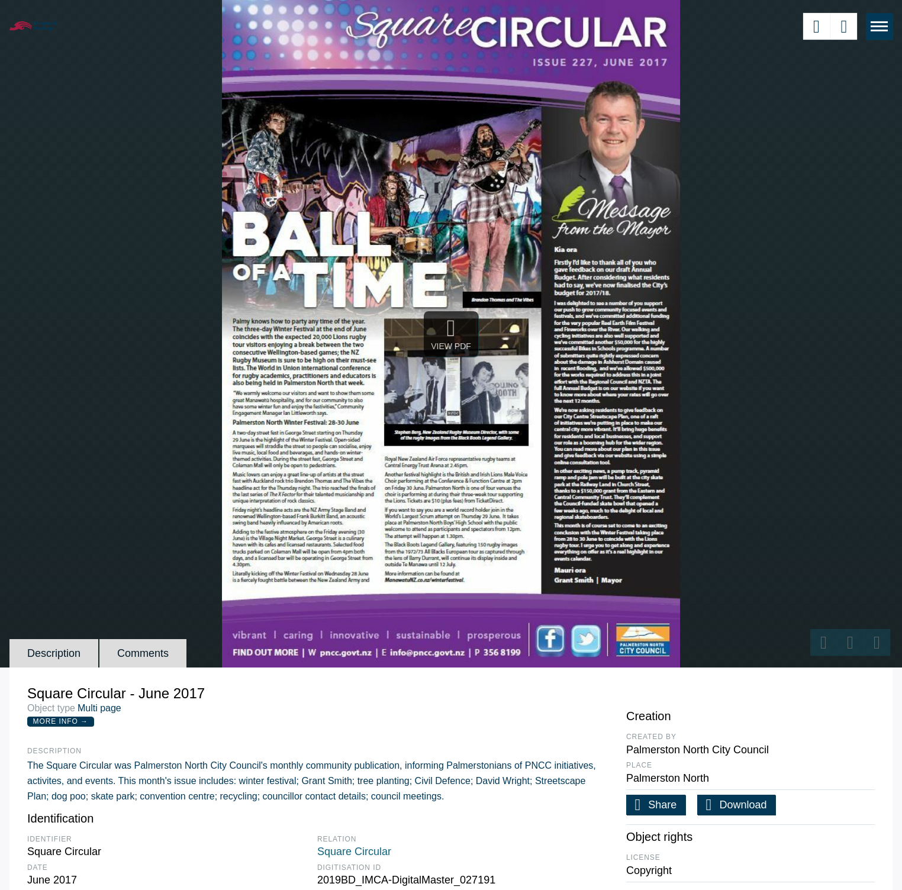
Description (53, 653)
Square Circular (354, 851)
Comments (143, 653)
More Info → (60, 721)
